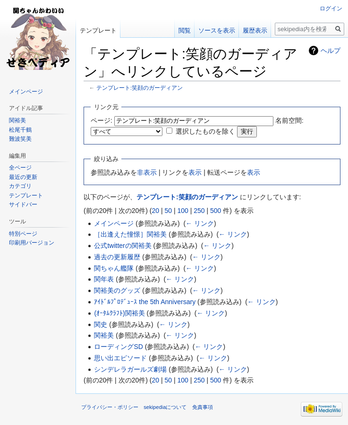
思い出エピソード (120, 358)
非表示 (147, 172)
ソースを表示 (216, 30)
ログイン (331, 8)
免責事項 (202, 407)
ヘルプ (330, 50)
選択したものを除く (205, 131)
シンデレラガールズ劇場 (130, 369)
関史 (100, 324)
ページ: (101, 120)
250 (199, 210)
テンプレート (98, 30)
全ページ (20, 167)
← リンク (200, 223)
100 (182, 210)
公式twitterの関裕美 (122, 245)
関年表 (104, 279)
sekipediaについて (165, 407)
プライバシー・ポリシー (109, 407)
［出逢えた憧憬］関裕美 (130, 234)
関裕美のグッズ (117, 290)
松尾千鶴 (20, 130)
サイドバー (23, 204)
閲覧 (184, 30)
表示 (195, 172)
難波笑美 (20, 139)
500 (215, 210)
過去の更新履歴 (117, 257)
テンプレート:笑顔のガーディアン (139, 88)
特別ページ (23, 233)
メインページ (114, 223)
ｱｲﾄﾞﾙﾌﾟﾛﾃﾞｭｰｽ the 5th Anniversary (144, 302)
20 (155, 210)
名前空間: (289, 120)
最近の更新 (23, 177)
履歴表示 (255, 30)
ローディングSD (118, 346)
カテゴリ (20, 186)
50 (168, 210)
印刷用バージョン (31, 242)
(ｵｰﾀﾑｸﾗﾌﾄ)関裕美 (119, 313)
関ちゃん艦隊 (114, 268)
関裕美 (104, 335)
